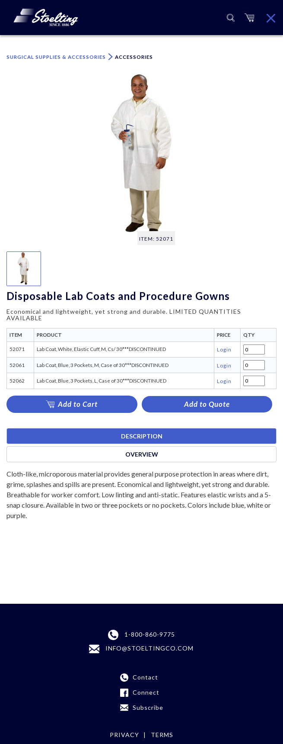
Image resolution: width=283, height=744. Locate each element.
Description (141, 436)
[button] (249, 17)
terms (162, 734)
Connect (146, 692)
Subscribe (148, 707)
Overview (141, 454)
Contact (145, 677)
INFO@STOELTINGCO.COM (141, 649)
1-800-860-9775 (141, 635)
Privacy (124, 734)
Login (224, 349)
